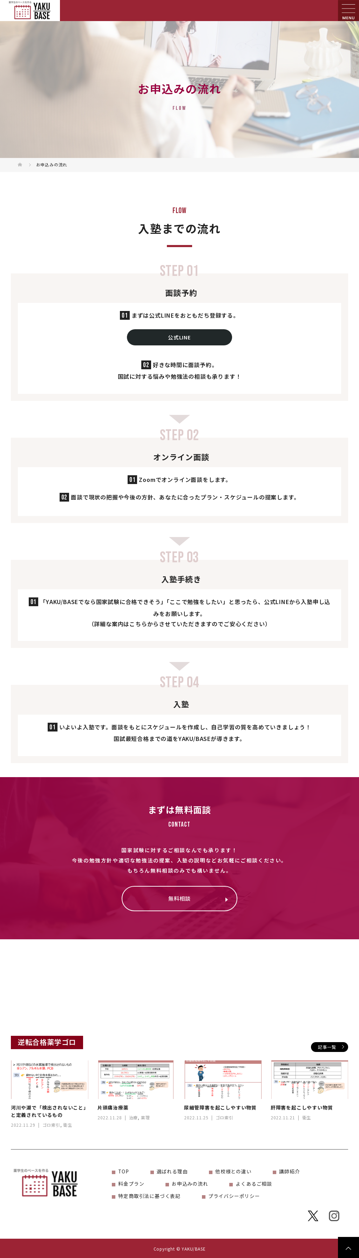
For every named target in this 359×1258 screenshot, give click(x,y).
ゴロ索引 (51, 1125)
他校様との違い (233, 1171)
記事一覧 (327, 1047)
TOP (123, 1171)
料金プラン (131, 1183)
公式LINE (179, 337)
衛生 (67, 1125)
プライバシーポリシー (234, 1195)
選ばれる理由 (172, 1171)
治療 (133, 1117)
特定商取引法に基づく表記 (149, 1195)
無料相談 (179, 898)
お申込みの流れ (190, 1183)
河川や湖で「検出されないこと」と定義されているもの (48, 1111)
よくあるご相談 (254, 1183)
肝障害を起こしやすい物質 (302, 1107)
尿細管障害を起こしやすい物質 (220, 1107)
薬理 (145, 1117)
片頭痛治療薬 (113, 1107)
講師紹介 (289, 1171)
